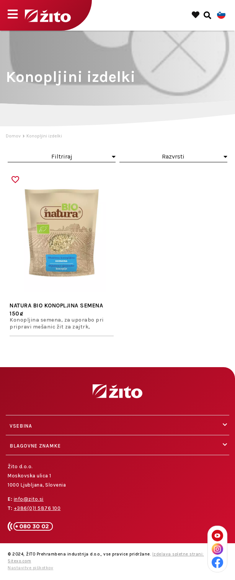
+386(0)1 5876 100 (37, 508)
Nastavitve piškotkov (30, 567)
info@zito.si (29, 499)
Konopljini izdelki (44, 136)
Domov (13, 136)
